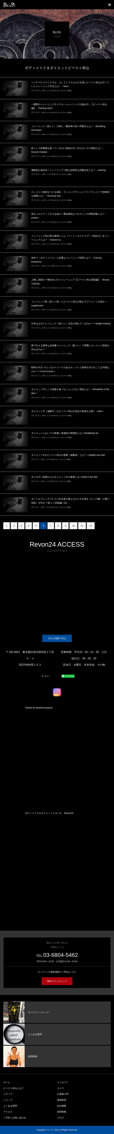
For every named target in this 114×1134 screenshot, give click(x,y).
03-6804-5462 (60, 955)
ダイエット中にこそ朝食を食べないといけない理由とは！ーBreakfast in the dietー (70, 391)
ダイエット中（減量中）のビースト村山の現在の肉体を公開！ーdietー (67, 411)
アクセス (7, 1111)
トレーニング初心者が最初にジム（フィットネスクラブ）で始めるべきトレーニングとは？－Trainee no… (70, 238)
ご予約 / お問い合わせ (14, 1117)
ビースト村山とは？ (13, 1088)
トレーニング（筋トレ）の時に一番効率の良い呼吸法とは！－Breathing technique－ (68, 128)
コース (60, 1088)
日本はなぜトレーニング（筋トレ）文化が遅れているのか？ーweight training (70, 323)
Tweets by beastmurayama (38, 707)
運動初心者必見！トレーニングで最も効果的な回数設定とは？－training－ (69, 170)
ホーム (6, 1082)
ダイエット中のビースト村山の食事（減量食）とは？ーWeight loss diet (68, 455)
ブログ (60, 1117)
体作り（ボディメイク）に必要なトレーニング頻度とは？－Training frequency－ (66, 259)
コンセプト (62, 1082)
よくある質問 (10, 1106)
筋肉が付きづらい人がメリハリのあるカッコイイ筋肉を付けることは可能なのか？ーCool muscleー (70, 369)
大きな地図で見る (57, 638)
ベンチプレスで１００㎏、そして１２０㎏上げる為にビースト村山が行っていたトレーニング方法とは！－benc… (70, 84)
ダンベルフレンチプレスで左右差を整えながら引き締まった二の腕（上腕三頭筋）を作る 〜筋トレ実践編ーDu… (70, 501)
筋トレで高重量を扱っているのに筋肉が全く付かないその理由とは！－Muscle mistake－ (68, 150)
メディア (7, 1094)
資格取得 (61, 1100)
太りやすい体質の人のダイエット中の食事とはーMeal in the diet (64, 477)
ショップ (7, 1100)
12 (90, 525)
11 (82, 525)
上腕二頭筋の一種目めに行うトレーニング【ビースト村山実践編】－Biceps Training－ (70, 281)
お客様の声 (62, 1094)
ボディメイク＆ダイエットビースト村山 (57, 90)
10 (73, 525)
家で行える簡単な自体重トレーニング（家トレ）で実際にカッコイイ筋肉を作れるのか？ (70, 347)
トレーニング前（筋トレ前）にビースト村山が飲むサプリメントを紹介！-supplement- (69, 303)
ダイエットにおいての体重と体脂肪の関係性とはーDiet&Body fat (64, 433)
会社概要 (61, 1106)
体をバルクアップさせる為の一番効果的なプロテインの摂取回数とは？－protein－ (69, 216)
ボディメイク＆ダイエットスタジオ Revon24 (49, 813)
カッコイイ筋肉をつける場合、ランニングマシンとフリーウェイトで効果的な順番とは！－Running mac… (70, 194)
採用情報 (61, 1111)
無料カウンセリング (57, 981)
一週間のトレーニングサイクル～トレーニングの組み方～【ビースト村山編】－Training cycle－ (69, 106)
